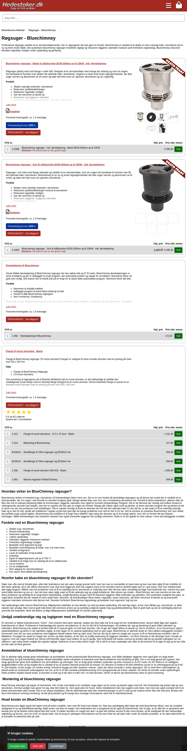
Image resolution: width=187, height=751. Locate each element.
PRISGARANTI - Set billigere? (23, 132)
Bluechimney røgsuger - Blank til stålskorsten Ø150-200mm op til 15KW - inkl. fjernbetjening (56, 63)
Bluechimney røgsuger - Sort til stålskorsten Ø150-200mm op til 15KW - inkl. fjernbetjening (55, 164)
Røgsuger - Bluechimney (41, 30)
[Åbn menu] (167, 5)
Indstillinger (57, 746)
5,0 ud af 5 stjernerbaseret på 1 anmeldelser (19, 416)
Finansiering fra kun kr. (22, 125)
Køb (178, 149)
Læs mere (11, 104)
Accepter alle (17, 746)
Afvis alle (38, 746)
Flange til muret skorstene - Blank (24, 351)
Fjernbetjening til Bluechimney (22, 265)
